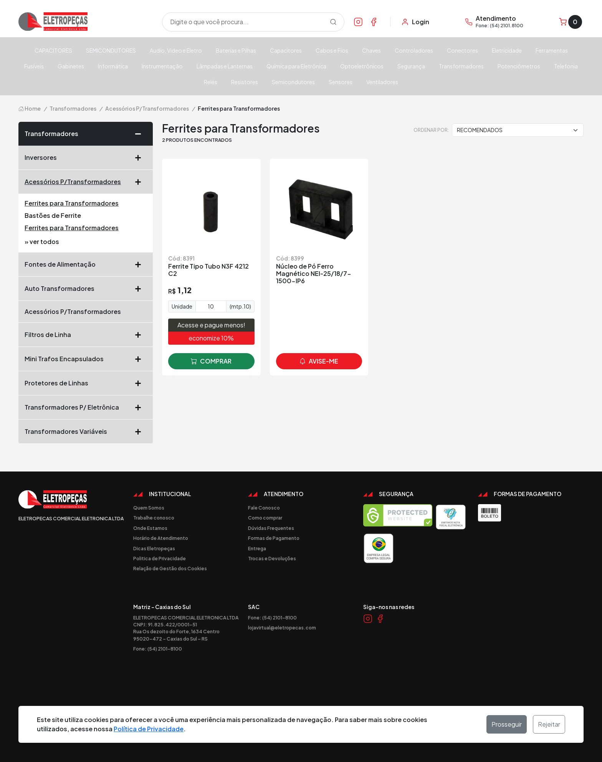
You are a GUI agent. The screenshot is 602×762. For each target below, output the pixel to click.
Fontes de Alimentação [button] (86, 264)
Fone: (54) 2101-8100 (157, 649)
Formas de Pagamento (273, 538)
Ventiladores (382, 81)
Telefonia (566, 66)
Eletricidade (507, 50)
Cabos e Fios (332, 50)
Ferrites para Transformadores (72, 203)
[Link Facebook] (373, 21)
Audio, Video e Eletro (176, 50)
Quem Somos (148, 508)
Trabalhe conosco (153, 518)
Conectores (462, 50)
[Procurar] (333, 22)
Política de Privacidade (149, 729)
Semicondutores (293, 81)
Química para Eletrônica (296, 66)
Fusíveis (34, 66)
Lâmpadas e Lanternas (225, 66)
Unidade (182, 306)
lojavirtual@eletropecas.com (282, 627)
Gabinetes (71, 66)
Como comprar (265, 518)
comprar (211, 361)
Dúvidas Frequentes (271, 528)
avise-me (318, 361)
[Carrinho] (570, 22)
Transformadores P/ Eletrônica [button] (86, 407)
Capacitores (286, 50)
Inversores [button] (86, 157)
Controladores (414, 50)
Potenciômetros (519, 66)
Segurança (411, 66)
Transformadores (461, 66)
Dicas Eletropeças (154, 548)
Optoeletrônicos (362, 66)
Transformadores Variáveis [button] (86, 431)
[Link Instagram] (358, 21)
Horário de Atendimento (160, 538)
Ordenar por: (431, 130)
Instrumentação (162, 66)
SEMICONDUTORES (111, 50)
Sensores (340, 81)
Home (29, 108)
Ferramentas (552, 50)
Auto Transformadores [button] (86, 288)
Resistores (244, 81)
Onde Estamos (150, 528)
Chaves (371, 50)
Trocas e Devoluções (272, 558)
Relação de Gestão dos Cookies (170, 568)
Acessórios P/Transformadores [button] (86, 182)
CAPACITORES (53, 50)
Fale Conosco (264, 508)
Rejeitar (549, 724)
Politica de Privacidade (159, 558)
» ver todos (42, 241)
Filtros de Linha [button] (86, 334)
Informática (113, 66)
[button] (141, 133)
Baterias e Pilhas (236, 50)
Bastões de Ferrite (53, 215)
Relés (210, 81)
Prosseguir (506, 724)
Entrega (257, 548)
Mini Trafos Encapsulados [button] (86, 359)
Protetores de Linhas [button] (86, 383)
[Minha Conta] (415, 22)
